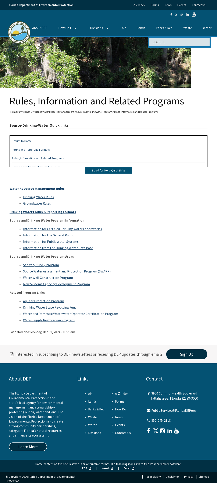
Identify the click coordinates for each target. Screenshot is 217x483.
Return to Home (22, 141)
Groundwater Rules (37, 203)
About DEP (39, 28)
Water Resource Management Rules (37, 188)
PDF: (86, 468)
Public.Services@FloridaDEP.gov (173, 411)
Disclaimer (172, 477)
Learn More (28, 446)
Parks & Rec (164, 28)
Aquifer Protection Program (43, 301)
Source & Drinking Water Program (94, 111)
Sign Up (186, 354)
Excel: (129, 468)
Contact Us (199, 5)
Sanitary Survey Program (41, 265)
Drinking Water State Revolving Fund (50, 307)
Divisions (96, 28)
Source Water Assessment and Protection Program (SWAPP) (67, 271)
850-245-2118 (161, 420)
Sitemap (204, 477)
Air (124, 28)
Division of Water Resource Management (52, 111)
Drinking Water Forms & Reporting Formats (43, 212)
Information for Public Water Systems (51, 241)
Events (181, 5)
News (168, 5)
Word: (107, 468)
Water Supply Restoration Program (49, 320)
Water (207, 28)
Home (13, 111)
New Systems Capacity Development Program (56, 284)
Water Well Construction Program (48, 277)
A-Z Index (139, 5)
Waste (187, 28)
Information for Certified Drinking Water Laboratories (62, 229)
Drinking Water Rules (38, 197)
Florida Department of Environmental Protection (41, 5)
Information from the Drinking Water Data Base (58, 248)
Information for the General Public (48, 235)
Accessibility (153, 477)
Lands (141, 28)
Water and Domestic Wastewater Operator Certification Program (70, 314)
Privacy (188, 477)
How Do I (64, 28)
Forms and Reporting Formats (31, 150)
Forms (155, 5)
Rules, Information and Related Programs (38, 158)
